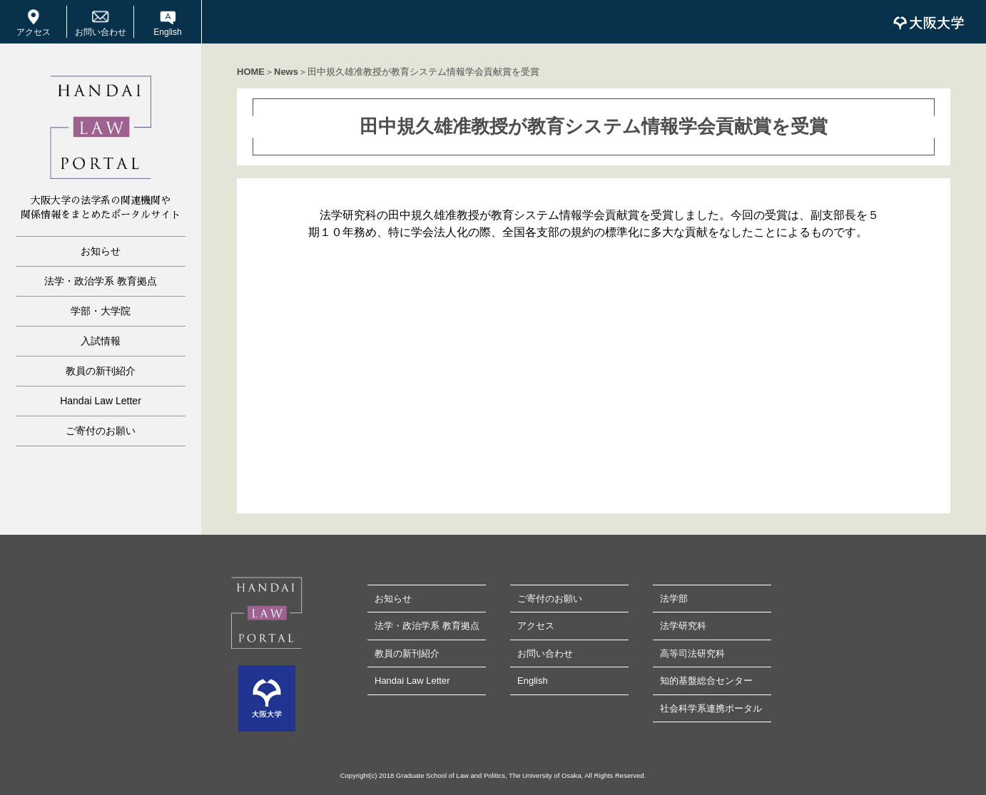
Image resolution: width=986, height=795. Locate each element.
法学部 (674, 598)
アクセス (33, 32)
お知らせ (101, 251)
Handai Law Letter (100, 400)
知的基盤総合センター (706, 680)
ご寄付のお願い (101, 430)
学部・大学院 (101, 311)
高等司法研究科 (692, 653)
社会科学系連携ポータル (711, 708)
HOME (251, 71)
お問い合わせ (100, 32)
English (167, 32)
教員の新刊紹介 (101, 370)
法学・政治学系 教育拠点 (100, 281)
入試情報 (101, 341)
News (286, 71)
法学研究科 (683, 625)
